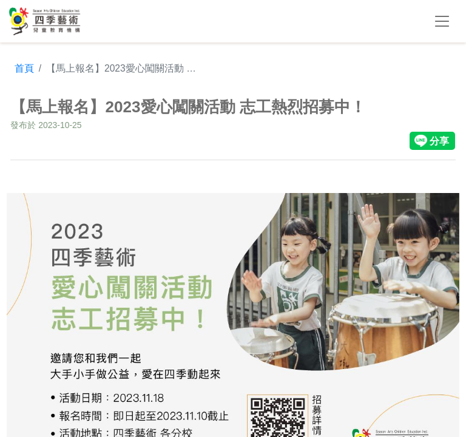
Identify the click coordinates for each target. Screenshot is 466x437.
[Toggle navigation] (442, 21)
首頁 (24, 68)
